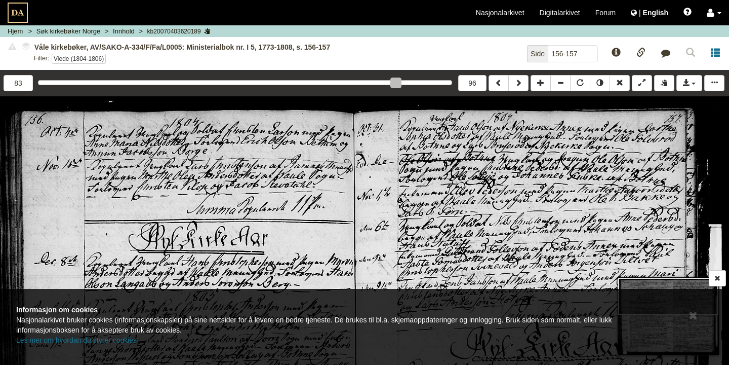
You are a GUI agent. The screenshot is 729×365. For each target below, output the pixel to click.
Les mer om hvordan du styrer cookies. (77, 340)
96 (472, 83)
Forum (605, 13)
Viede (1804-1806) (79, 58)
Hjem (15, 31)
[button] (714, 12)
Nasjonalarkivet (500, 13)
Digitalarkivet (560, 13)
